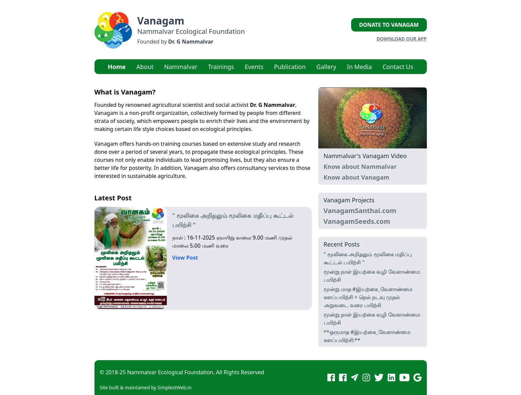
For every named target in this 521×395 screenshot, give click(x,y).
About (144, 67)
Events (254, 67)
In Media (359, 67)
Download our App (402, 39)
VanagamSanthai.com (360, 210)
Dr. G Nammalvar (190, 41)
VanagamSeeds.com (357, 221)
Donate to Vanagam (389, 24)
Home (117, 67)
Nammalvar (180, 67)
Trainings (221, 67)
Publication (290, 67)
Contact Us (398, 67)
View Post (185, 257)
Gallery (326, 67)
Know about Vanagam (357, 177)
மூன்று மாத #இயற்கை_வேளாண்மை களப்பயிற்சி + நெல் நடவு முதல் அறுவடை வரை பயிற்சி (368, 297)
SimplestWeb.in (174, 387)
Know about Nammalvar (360, 166)
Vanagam (161, 20)
